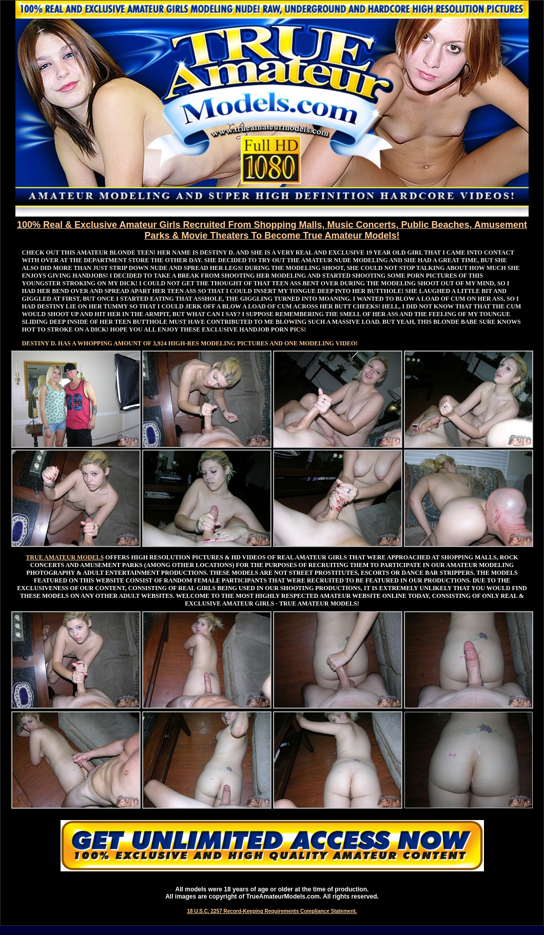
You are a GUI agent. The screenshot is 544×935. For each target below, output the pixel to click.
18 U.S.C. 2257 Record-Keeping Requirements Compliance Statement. (272, 911)
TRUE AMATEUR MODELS (65, 557)
